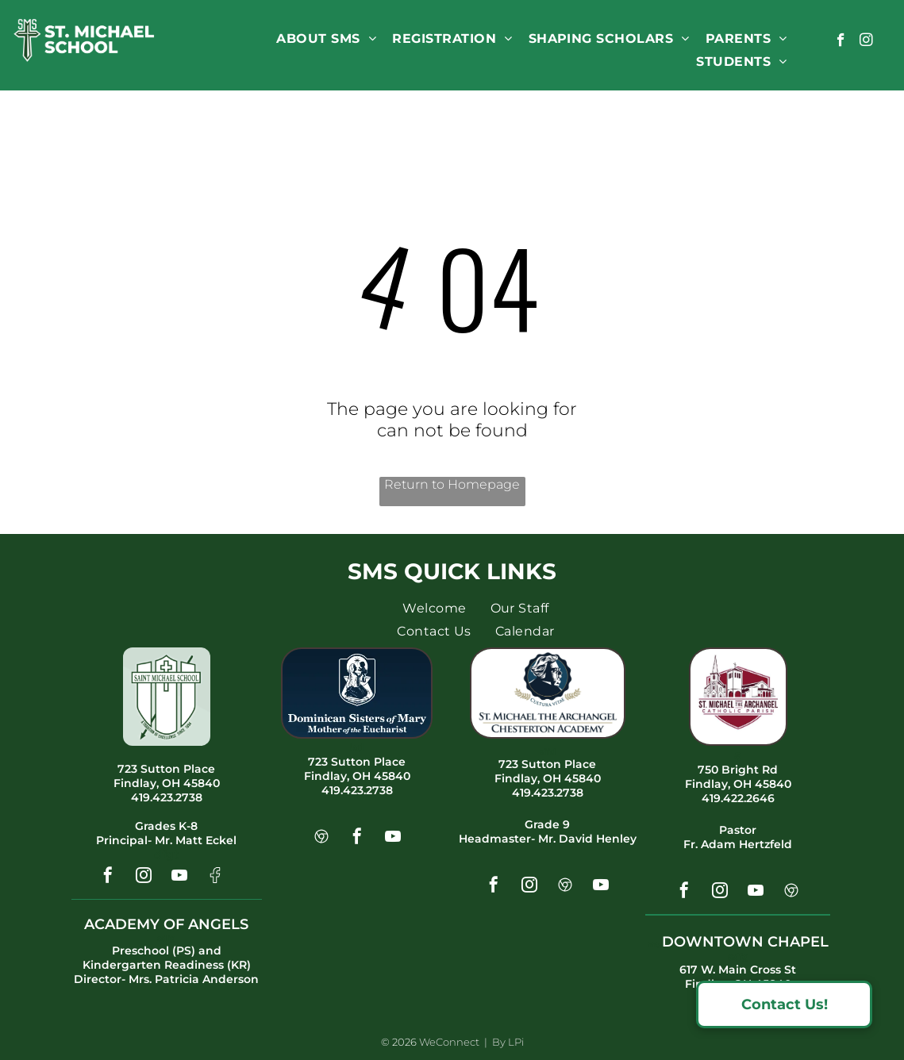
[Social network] (215, 877)
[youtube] (179, 877)
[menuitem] (326, 38)
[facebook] (841, 42)
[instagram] (866, 42)
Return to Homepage (452, 484)
